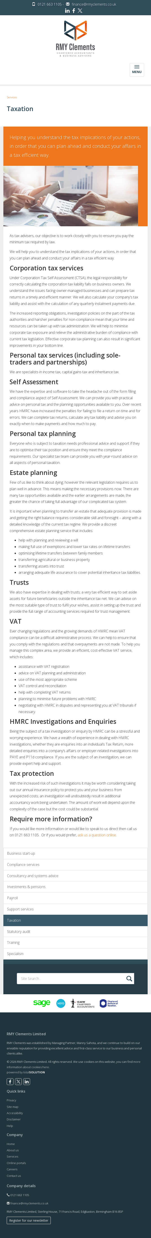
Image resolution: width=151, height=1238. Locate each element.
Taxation (14, 920)
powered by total (26, 1072)
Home (11, 1144)
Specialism (15, 953)
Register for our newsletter (28, 1220)
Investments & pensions (26, 886)
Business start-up (21, 853)
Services (12, 97)
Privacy (11, 1100)
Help (10, 1126)
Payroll (12, 897)
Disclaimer (14, 1119)
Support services (20, 909)
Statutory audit (18, 931)
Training (13, 942)
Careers (12, 1169)
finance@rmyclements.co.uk (94, 4)
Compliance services (23, 864)
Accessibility (15, 1113)
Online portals (16, 1163)
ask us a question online (97, 835)
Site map (12, 1107)
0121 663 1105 (18, 1195)
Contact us (14, 1176)
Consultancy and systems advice (32, 875)
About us (13, 1150)
